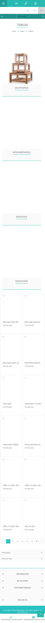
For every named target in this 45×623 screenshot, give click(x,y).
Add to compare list (3, 295)
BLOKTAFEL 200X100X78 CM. (33, 363)
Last (37, 541)
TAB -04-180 (30, 526)
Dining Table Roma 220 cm (33, 445)
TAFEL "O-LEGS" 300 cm (11, 526)
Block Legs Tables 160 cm (11, 363)
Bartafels (21, 217)
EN (41, 10)
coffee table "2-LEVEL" (33, 404)
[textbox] (28, 16)
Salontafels (21, 88)
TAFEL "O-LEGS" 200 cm (11, 485)
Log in (35, 3)
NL (28, 10)
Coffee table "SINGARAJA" (11, 445)
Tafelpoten (21, 281)
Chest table (7, 404)
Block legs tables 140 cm (33, 322)
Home (14, 31)
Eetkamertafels (22, 152)
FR (34, 10)
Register (26, 3)
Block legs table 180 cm (11, 322)
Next (32, 541)
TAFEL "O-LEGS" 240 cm (33, 485)
